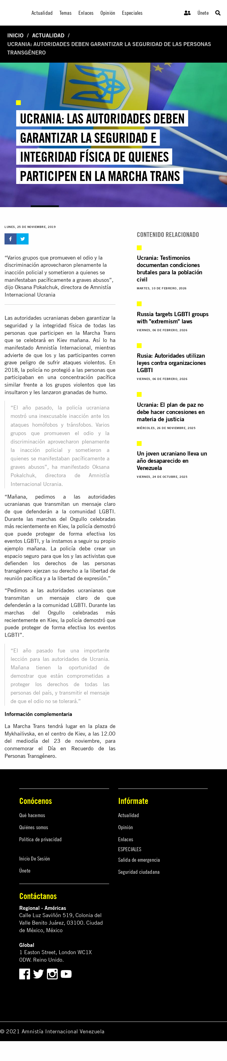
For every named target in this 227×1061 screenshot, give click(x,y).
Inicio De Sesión (34, 858)
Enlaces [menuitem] (86, 13)
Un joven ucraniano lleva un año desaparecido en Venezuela (172, 460)
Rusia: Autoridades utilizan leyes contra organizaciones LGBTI (171, 363)
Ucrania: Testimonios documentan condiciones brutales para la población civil (169, 268)
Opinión (125, 827)
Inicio (15, 35)
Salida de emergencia (139, 860)
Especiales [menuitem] (132, 13)
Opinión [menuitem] (107, 13)
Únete (203, 13)
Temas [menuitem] (66, 13)
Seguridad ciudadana (139, 872)
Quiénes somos (33, 827)
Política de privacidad (40, 839)
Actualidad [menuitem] (42, 13)
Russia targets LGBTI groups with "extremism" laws (172, 317)
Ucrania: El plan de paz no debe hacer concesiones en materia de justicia (170, 412)
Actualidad (48, 35)
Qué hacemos (32, 815)
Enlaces (125, 839)
